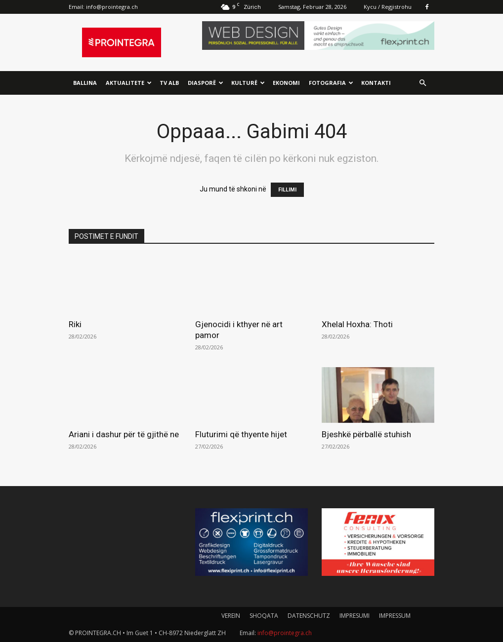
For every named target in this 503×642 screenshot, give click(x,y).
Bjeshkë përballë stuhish (366, 434)
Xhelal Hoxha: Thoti (357, 324)
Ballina (85, 82)
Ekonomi (286, 82)
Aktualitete (129, 82)
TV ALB (169, 82)
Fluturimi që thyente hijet (241, 434)
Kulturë (248, 82)
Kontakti (376, 82)
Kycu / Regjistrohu (388, 6)
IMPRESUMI (354, 615)
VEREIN (230, 615)
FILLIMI (287, 190)
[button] (422, 83)
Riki (75, 324)
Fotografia (331, 82)
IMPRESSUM (395, 615)
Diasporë (205, 82)
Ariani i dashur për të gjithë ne (124, 434)
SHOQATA (264, 615)
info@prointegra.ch (112, 6)
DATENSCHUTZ (309, 615)
